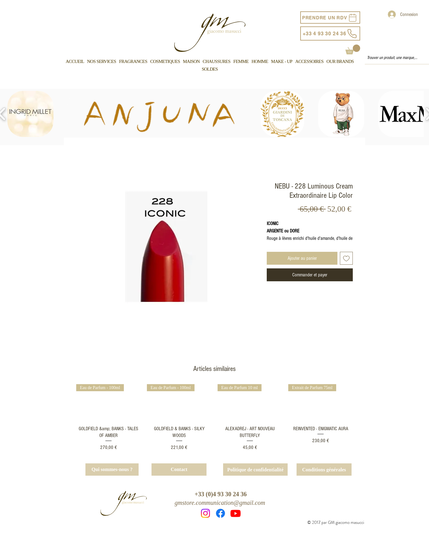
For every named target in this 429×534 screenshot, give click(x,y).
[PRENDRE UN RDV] (330, 17)
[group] (214, 417)
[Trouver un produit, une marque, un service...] (392, 58)
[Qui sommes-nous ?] (112, 469)
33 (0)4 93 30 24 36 (222, 494)
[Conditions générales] (324, 469)
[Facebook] (220, 513)
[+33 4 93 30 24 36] (330, 33)
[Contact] (179, 469)
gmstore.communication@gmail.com (220, 502)
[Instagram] (205, 513)
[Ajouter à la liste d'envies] (346, 258)
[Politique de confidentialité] (255, 469)
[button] (352, 49)
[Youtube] (236, 513)
